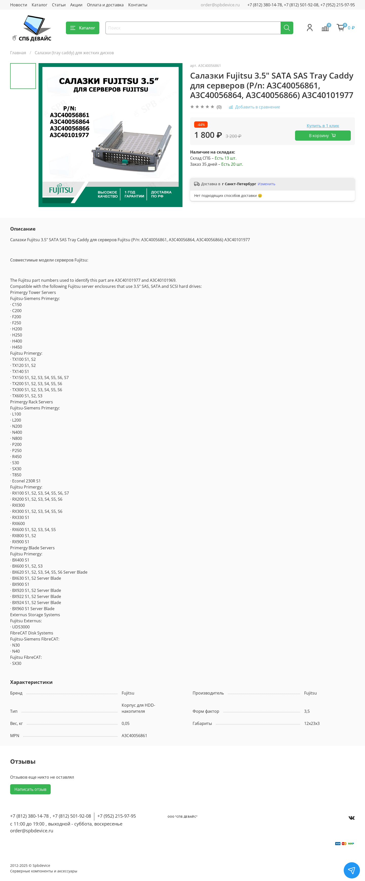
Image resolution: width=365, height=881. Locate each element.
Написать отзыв (30, 789)
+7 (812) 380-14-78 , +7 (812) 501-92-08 (50, 816)
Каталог (39, 5)
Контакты (137, 5)
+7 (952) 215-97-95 (116, 816)
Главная (18, 52)
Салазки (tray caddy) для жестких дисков (74, 52)
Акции (76, 5)
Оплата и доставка (105, 5)
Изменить (266, 184)
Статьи (59, 5)
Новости (18, 5)
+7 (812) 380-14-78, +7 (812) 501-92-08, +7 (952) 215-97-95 (301, 5)
